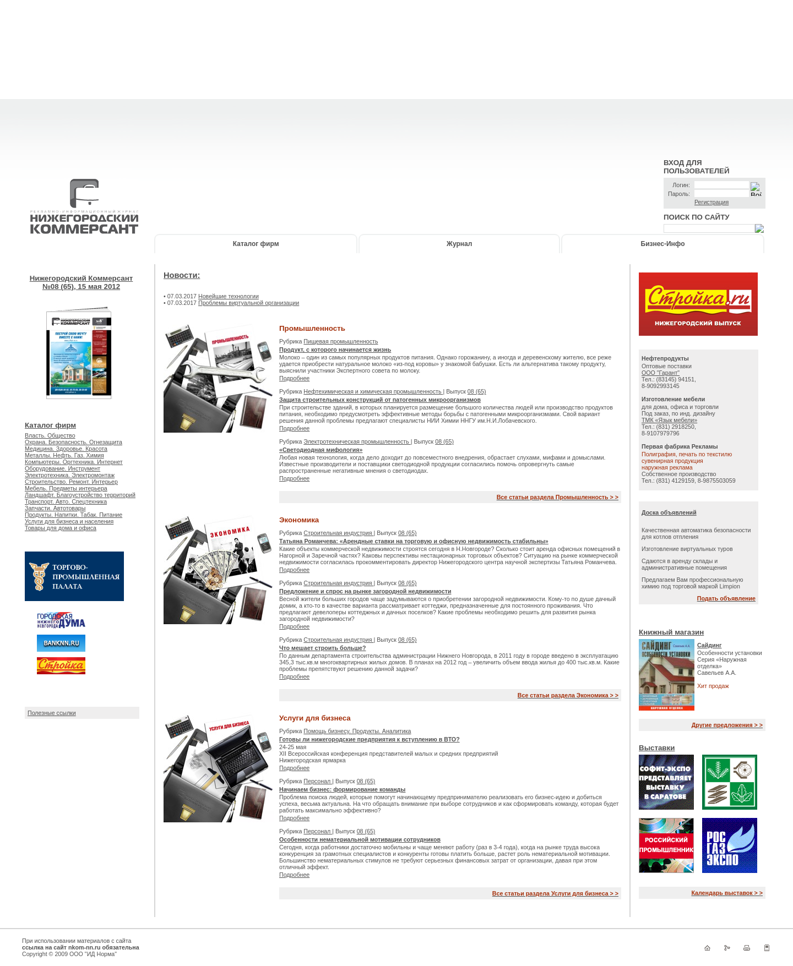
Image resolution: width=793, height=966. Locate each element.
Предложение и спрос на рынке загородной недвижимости (365, 591)
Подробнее (294, 378)
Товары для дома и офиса (60, 528)
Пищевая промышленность (340, 341)
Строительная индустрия (338, 533)
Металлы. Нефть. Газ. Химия (64, 455)
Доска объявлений (669, 512)
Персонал (317, 781)
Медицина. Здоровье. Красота (66, 448)
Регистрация (711, 202)
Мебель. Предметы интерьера (66, 488)
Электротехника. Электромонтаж (70, 475)
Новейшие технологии (228, 296)
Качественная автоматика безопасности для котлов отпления (696, 533)
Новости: (182, 275)
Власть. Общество (50, 435)
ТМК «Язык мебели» (669, 420)
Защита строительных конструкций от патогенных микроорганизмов (380, 399)
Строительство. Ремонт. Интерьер (71, 481)
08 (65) (477, 391)
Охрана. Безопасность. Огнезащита (73, 442)
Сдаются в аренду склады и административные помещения (684, 564)
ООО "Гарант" (661, 372)
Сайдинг (709, 645)
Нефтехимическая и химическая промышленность (373, 391)
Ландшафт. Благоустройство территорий (80, 495)
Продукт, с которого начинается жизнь (335, 349)
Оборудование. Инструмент (62, 468)
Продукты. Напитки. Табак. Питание (73, 514)
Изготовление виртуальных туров (687, 548)
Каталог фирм (256, 244)
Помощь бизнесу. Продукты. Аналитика (357, 731)
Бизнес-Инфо (663, 244)
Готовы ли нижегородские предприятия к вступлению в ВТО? (369, 739)
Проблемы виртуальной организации (248, 302)
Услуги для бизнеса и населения (69, 521)
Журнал (459, 244)
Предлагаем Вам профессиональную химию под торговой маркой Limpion (692, 583)
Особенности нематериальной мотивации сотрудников (360, 839)
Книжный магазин (671, 632)
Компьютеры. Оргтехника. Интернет (74, 462)
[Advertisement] (396, 77)
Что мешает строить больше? (322, 648)
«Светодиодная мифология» (320, 449)
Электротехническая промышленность (356, 441)
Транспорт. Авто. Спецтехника (66, 501)
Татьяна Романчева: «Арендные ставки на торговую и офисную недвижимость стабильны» (413, 541)
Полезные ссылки (52, 713)
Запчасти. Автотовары (55, 508)
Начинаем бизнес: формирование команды (342, 789)
